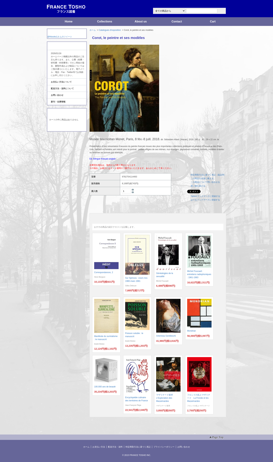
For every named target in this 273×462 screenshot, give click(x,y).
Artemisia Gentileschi (166, 336)
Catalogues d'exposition (110, 30)
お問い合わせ (57, 95)
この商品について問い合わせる (205, 182)
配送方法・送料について (62, 88)
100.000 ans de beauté (105, 386)
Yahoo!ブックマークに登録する (205, 196)
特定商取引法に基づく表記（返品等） (208, 175)
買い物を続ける (198, 186)
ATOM (63, 141)
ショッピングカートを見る (66, 126)
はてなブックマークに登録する (205, 200)
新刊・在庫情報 (58, 102)
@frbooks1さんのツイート (59, 36)
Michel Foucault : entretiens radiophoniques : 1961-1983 (199, 274)
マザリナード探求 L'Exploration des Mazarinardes (165, 398)
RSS (61, 138)
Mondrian (191, 331)
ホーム (92, 30)
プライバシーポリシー (164, 447)
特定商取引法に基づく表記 (138, 447)
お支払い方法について (61, 82)
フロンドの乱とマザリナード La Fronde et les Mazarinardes (198, 398)
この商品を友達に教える (202, 178)
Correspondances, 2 (103, 272)
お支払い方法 (98, 447)
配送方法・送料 (115, 447)
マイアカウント (215, 4)
